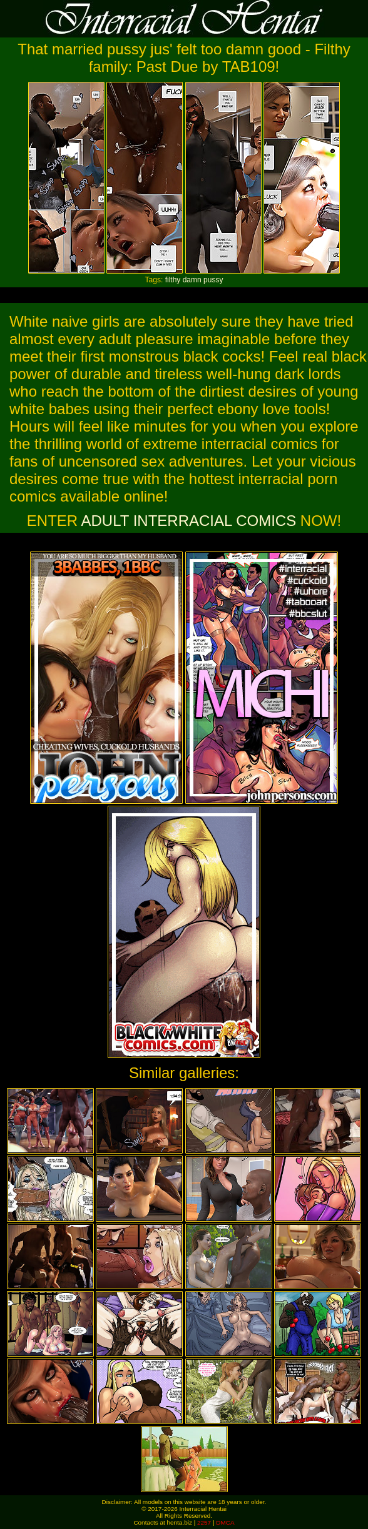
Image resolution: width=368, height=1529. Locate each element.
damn (192, 279)
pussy (213, 279)
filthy (173, 279)
